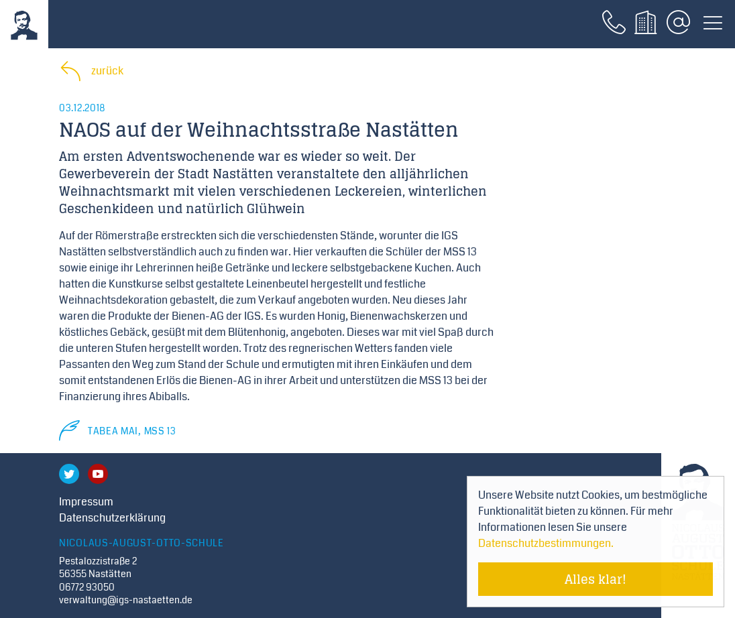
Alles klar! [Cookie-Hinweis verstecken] (595, 579)
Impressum (86, 501)
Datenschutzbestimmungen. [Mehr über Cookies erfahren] (546, 543)
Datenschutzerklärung (112, 518)
